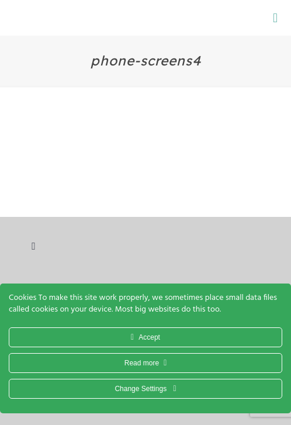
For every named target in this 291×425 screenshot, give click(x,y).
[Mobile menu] (275, 17)
